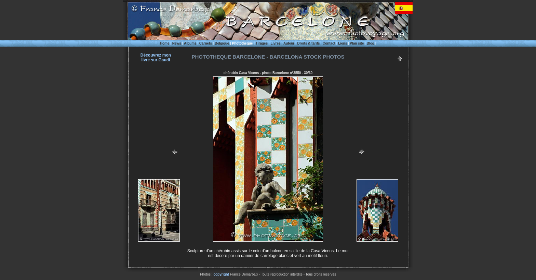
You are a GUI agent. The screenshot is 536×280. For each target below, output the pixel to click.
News (176, 43)
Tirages (262, 43)
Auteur (288, 43)
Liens (342, 43)
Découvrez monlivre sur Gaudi (155, 57)
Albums (190, 43)
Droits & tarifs (308, 43)
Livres (275, 43)
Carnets (205, 43)
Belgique (222, 43)
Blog (370, 43)
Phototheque (242, 43)
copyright (221, 274)
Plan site (357, 43)
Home (165, 43)
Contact (329, 43)
